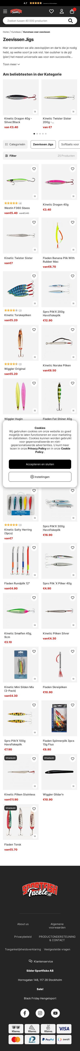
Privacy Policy (37, 448)
